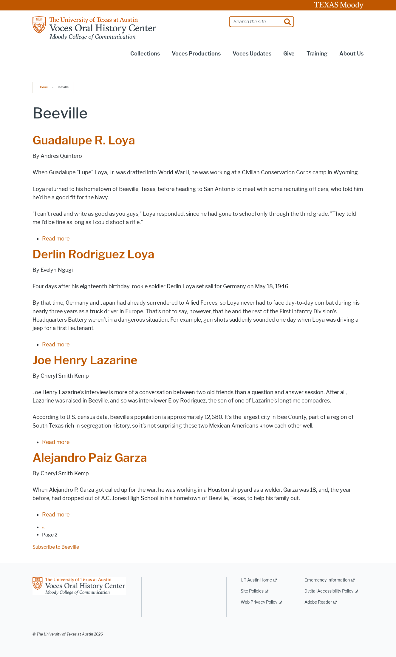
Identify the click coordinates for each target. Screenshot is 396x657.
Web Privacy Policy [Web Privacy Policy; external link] (259, 602)
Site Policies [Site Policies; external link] (252, 591)
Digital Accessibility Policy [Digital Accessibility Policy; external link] (328, 591)
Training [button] (317, 53)
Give (289, 53)
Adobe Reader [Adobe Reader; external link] (318, 602)
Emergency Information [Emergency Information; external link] (327, 580)
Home (43, 87)
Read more (55, 238)
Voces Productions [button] (196, 53)
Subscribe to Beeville (56, 547)
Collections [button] (145, 53)
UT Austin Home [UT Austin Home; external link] (256, 580)
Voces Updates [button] (252, 53)
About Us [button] (351, 53)
